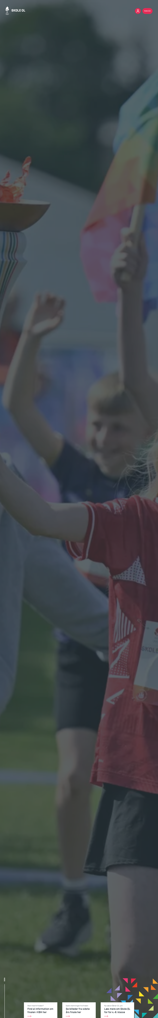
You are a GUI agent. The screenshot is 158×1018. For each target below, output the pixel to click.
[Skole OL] (15, 11)
